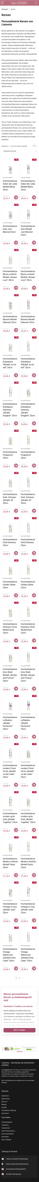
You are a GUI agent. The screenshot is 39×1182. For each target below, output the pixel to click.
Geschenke (5, 1137)
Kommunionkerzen (8, 1134)
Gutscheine (5, 1113)
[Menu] (2, 3)
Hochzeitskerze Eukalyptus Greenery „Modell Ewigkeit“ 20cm (28, 410)
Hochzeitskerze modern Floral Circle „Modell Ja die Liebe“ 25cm (10, 771)
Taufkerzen (5, 1125)
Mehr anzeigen (19, 1030)
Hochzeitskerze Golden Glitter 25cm (28, 584)
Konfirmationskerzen (8, 1131)
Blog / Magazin (6, 1139)
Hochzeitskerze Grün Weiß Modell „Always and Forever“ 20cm (10, 675)
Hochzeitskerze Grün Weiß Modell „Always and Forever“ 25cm (28, 675)
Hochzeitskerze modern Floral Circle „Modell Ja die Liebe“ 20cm (28, 771)
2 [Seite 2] (19, 978)
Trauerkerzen (6, 1128)
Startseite (5, 9)
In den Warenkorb (34, 465)
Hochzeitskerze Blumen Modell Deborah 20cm (10, 319)
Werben (4, 1104)
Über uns (4, 1101)
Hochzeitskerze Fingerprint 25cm (28, 455)
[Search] (35, 3)
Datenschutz (6, 1099)
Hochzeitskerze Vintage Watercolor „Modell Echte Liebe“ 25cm (28, 955)
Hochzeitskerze (7, 177)
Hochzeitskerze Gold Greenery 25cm (28, 542)
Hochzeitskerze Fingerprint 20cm (10, 455)
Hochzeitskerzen (7, 1122)
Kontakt (4, 1107)
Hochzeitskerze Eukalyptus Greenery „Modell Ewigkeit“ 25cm (10, 410)
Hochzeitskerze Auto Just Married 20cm (10, 229)
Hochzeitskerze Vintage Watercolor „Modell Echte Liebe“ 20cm (10, 955)
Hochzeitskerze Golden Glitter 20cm (10, 584)
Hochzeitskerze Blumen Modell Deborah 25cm (28, 319)
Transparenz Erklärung (9, 1110)
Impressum (5, 1096)
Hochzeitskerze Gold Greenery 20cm (10, 542)
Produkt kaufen (16, 197)
